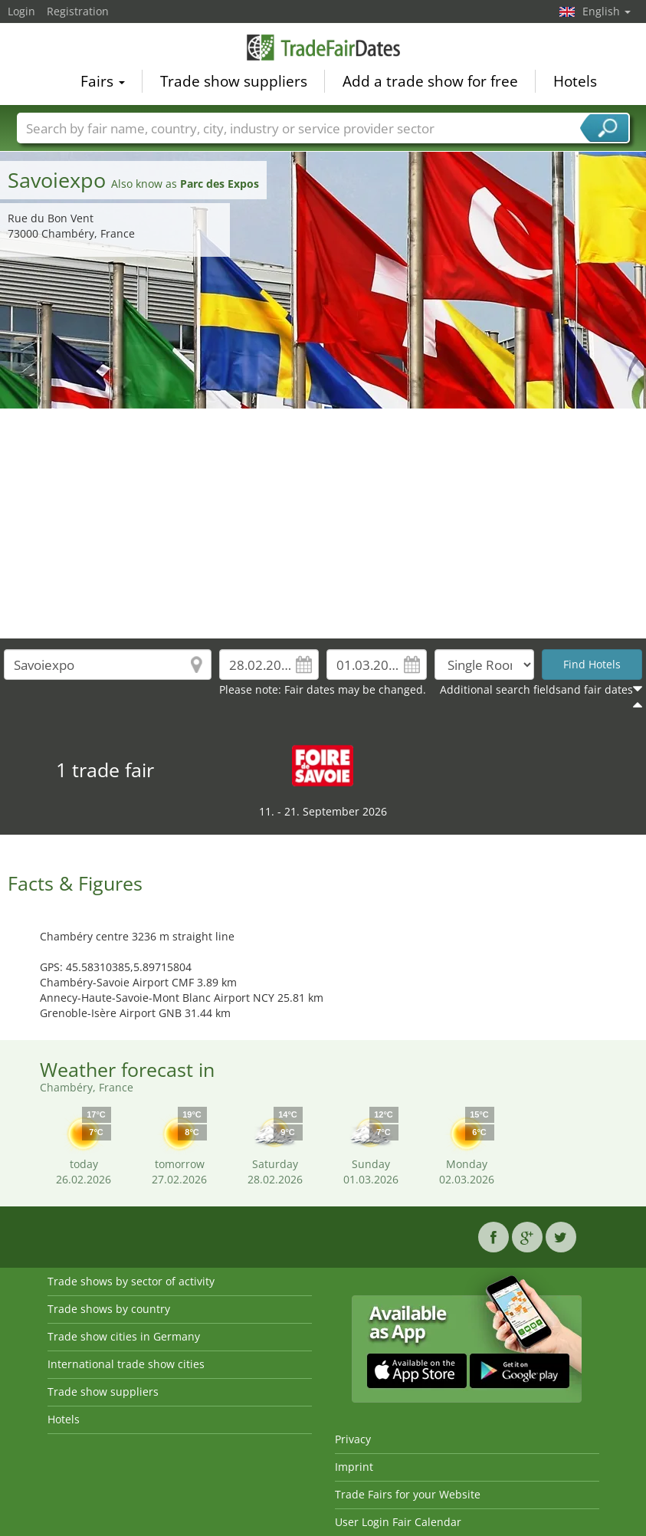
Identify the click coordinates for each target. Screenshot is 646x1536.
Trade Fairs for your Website (407, 1494)
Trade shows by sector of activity (131, 1281)
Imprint (354, 1466)
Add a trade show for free (430, 81)
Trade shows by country (109, 1308)
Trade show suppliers (233, 81)
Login (21, 11)
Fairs (102, 81)
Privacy (353, 1439)
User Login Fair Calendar (398, 1522)
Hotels (575, 81)
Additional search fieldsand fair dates (536, 689)
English (606, 11)
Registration (78, 11)
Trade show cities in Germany (124, 1336)
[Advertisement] (323, 523)
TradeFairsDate (323, 47)
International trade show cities (126, 1364)
